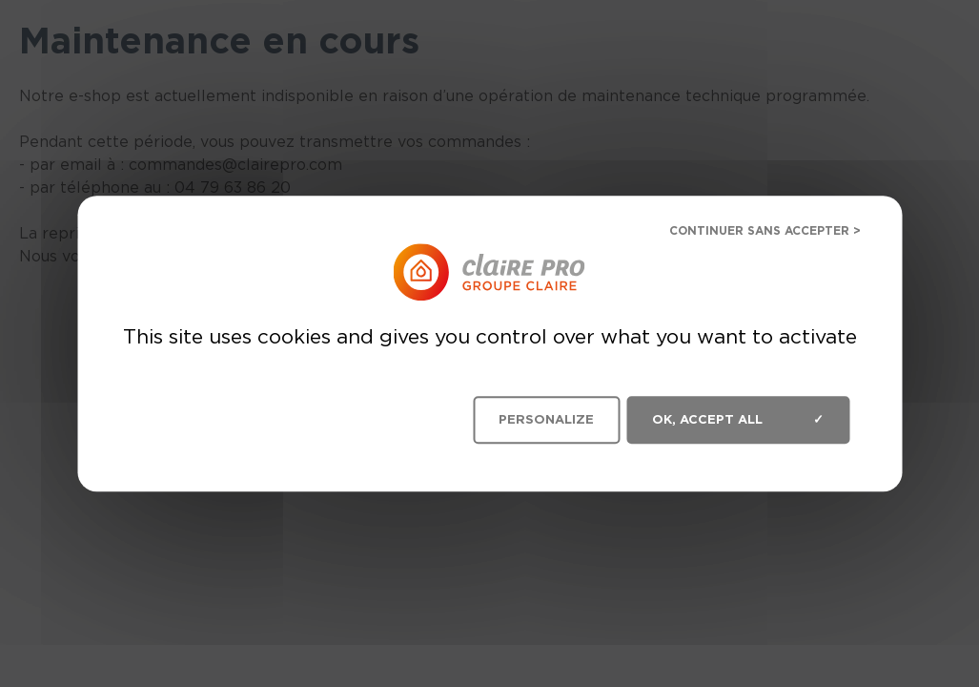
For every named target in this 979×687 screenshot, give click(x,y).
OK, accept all (738, 419)
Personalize (546, 419)
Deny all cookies (750, 233)
